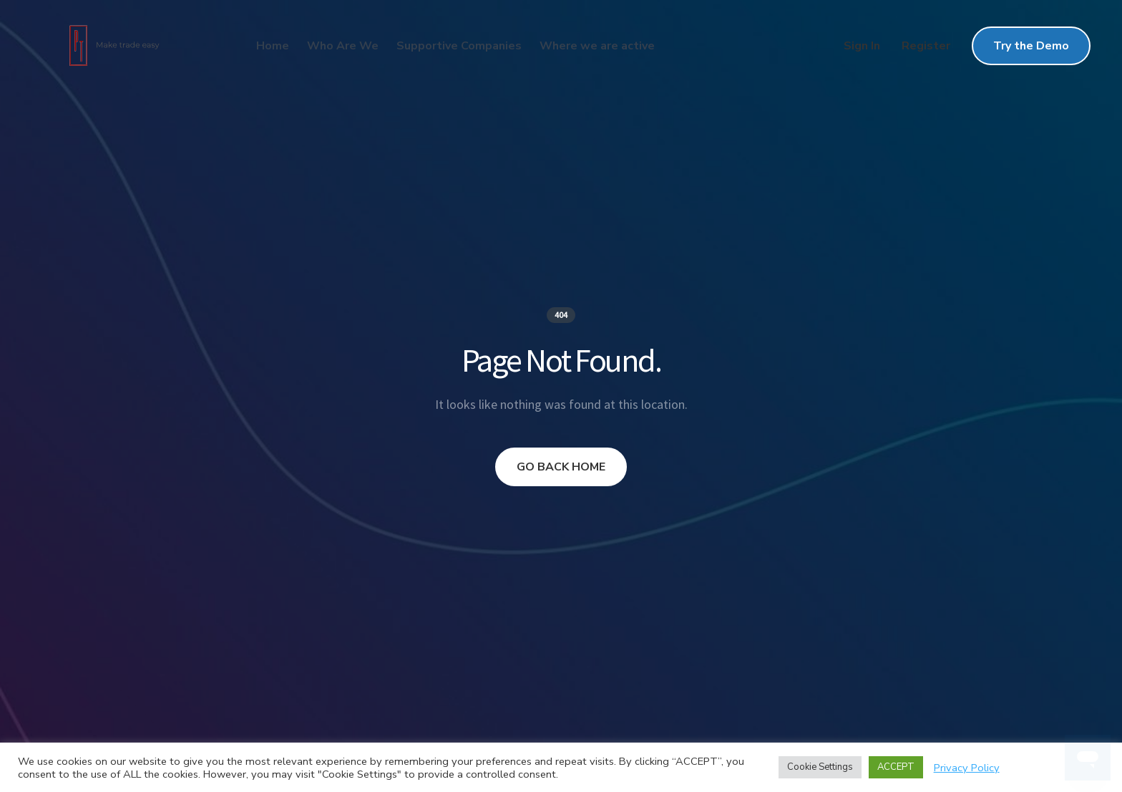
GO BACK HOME (561, 467)
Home (272, 46)
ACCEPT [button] (895, 766)
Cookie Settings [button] (820, 766)
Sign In (862, 46)
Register (926, 46)
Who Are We (343, 46)
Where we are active (597, 46)
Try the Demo (1031, 46)
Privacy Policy (967, 767)
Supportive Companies (459, 46)
